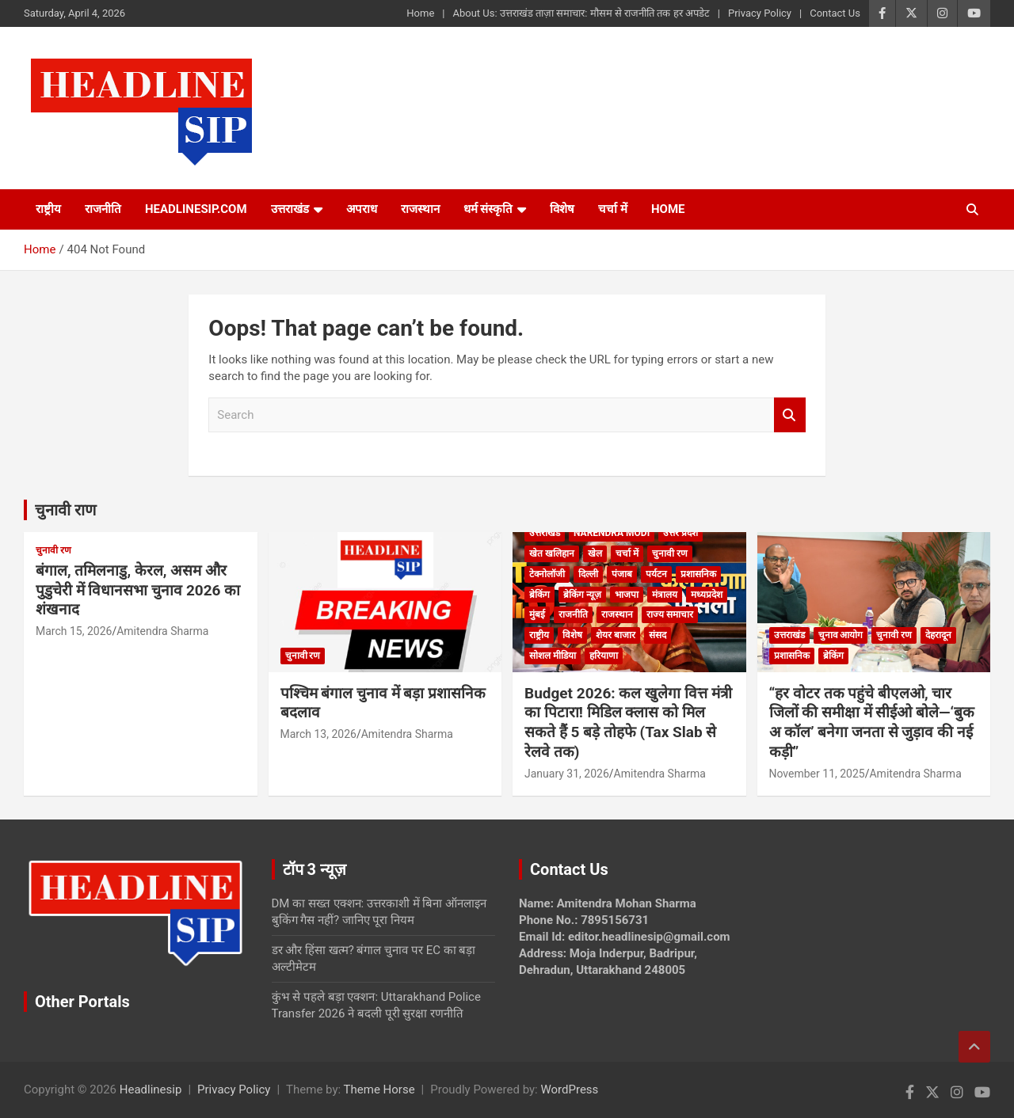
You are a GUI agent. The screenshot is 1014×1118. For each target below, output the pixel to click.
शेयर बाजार (615, 635)
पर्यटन (656, 574)
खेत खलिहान (551, 553)
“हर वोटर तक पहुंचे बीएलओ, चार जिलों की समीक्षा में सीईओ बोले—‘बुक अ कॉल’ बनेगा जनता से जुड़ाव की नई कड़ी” (872, 722)
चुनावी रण (53, 550)
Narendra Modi (612, 532)
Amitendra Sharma (162, 631)
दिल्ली (588, 574)
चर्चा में (612, 209)
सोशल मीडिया (552, 655)
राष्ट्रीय (48, 209)
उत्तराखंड (290, 209)
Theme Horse (379, 1089)
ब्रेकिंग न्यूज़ (582, 594)
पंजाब (622, 574)
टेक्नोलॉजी (547, 574)
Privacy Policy (759, 13)
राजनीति (103, 209)
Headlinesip (151, 1089)
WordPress (569, 1089)
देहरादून (938, 635)
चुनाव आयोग (840, 635)
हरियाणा (603, 655)
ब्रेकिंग (539, 594)
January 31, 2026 (566, 773)
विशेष (562, 209)
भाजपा (627, 594)
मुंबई (537, 614)
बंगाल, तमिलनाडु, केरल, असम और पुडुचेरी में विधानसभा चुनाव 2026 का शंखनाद (138, 589)
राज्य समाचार (669, 614)
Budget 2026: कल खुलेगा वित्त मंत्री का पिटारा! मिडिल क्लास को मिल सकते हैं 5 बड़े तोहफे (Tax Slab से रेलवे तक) (628, 722)
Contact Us (835, 13)
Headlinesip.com (196, 209)
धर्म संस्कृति (488, 209)
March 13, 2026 (318, 734)
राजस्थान (420, 209)
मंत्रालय (664, 594)
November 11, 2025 (817, 773)
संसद (657, 635)
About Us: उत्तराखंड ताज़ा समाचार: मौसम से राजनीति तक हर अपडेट (580, 13)
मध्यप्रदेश (706, 594)
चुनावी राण (65, 509)
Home (420, 13)
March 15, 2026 (74, 631)
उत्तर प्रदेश (680, 532)
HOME (668, 209)
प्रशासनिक (698, 574)
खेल (595, 553)
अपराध (361, 209)
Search (790, 415)
